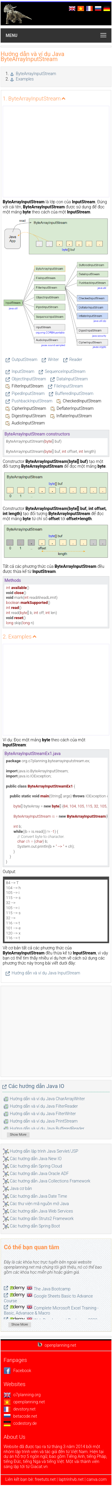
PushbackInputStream (32, 401)
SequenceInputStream (65, 371)
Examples (25, 79)
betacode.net (20, 1416)
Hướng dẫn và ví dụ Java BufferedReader (47, 1128)
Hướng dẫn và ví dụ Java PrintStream (44, 1121)
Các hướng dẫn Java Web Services (41, 1211)
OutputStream (24, 359)
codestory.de (20, 1423)
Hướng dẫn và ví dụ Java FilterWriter (43, 1113)
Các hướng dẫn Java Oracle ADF (39, 1173)
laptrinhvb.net (72, 1479)
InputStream (23, 371)
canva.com (97, 1479)
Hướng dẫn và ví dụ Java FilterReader (44, 1106)
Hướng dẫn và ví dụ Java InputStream (46, 973)
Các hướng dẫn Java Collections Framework (50, 1181)
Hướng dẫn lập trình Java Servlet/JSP (44, 1151)
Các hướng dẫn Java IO (36, 1086)
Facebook (17, 1370)
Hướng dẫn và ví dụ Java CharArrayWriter (47, 1098)
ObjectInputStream (29, 378)
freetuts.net (45, 1479)
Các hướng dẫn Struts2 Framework (41, 1218)
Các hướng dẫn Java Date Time (38, 1196)
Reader (75, 359)
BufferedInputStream (74, 393)
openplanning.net (24, 1401)
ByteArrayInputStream (36, 73)
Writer (53, 359)
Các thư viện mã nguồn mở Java (39, 1203)
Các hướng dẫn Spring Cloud (36, 1166)
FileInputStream (68, 386)
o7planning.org (22, 1394)
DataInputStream (72, 378)
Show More (18, 1135)
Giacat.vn (38, 1466)
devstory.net (20, 1409)
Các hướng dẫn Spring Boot (35, 1226)
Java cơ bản (21, 1188)
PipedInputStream (28, 393)
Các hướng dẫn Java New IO (36, 1158)
